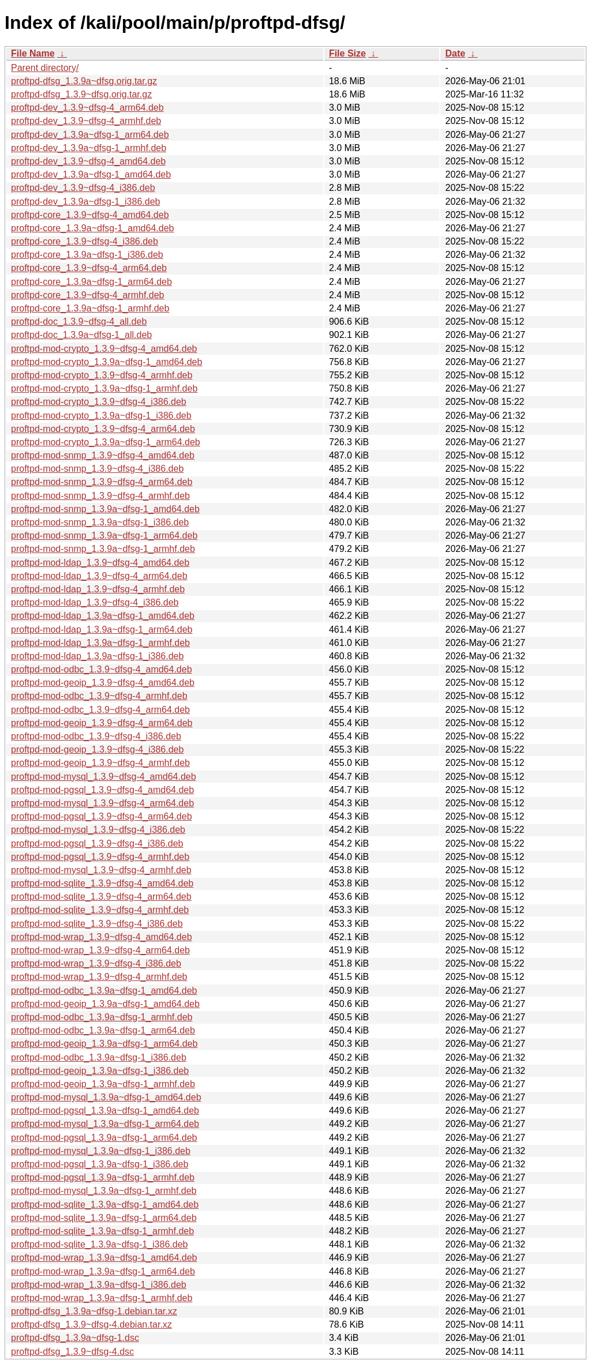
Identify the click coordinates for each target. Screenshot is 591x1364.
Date (455, 53)
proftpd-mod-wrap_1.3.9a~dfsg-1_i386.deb (98, 1285)
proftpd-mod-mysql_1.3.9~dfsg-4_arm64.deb (102, 803)
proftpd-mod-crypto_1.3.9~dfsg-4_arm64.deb (103, 429)
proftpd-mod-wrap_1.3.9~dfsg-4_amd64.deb (101, 937)
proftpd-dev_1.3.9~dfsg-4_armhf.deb (86, 121)
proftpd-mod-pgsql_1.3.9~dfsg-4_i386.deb (97, 843)
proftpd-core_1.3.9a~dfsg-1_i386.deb (87, 255)
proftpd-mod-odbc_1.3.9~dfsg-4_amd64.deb (101, 669)
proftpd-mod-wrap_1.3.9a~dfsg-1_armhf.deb (101, 1298)
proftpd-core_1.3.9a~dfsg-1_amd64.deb (92, 228)
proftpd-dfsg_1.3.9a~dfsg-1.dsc (75, 1338)
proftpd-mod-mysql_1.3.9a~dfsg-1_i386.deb (100, 1151)
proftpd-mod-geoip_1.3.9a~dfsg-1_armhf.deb (103, 1084)
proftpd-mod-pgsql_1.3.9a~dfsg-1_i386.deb (99, 1164)
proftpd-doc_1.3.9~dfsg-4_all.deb (79, 321)
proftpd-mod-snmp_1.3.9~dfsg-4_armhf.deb (100, 496)
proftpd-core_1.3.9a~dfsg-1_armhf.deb (90, 308)
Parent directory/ (44, 68)
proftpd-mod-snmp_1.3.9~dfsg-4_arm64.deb (101, 482)
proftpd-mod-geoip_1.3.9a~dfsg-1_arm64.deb (104, 1044)
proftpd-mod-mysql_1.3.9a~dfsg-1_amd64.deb (106, 1097)
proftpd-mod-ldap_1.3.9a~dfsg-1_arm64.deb (101, 629)
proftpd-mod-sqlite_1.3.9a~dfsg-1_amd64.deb (105, 1204)
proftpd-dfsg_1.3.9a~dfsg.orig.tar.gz (84, 81)
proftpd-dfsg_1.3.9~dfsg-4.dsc (72, 1352)
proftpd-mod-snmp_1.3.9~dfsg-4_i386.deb (97, 469)
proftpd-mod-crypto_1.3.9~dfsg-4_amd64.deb (104, 349)
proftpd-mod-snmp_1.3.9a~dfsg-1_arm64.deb (104, 535)
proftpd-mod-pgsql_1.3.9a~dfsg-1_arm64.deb (104, 1138)
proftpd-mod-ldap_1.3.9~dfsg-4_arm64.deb (99, 576)
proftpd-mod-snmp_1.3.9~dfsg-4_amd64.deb (102, 455)
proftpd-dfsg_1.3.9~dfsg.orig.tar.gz (81, 94)
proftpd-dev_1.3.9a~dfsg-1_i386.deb (85, 201)
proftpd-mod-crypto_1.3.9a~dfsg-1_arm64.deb (105, 442)
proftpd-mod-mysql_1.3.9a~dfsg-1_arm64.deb (105, 1124)
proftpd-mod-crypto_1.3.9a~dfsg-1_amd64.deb (106, 362)
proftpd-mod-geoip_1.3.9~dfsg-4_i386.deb (97, 749)
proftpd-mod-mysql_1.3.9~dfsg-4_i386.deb (98, 830)
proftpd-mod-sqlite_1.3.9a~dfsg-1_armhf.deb (102, 1231)
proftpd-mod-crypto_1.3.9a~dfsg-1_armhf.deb (104, 388)
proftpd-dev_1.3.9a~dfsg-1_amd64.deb (91, 174)
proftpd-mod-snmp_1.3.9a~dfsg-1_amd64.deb (105, 509)
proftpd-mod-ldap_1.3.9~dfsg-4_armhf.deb (98, 589)
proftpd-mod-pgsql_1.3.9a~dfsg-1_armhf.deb (102, 1177)
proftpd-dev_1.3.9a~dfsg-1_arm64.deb (90, 135)
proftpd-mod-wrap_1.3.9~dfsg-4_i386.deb (96, 963)
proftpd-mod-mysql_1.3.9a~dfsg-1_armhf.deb (104, 1191)
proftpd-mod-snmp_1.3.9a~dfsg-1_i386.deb (100, 522)
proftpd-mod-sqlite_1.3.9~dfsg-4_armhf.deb (100, 910)
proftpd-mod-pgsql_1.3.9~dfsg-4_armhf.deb (100, 857)
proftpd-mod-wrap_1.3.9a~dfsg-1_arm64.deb (103, 1271)
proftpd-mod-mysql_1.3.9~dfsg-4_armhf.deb (101, 870)
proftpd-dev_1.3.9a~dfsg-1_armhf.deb (88, 148)
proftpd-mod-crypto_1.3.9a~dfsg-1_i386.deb (101, 415)
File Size (347, 53)
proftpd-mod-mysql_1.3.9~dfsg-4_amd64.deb (103, 776)
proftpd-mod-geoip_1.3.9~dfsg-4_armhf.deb (100, 763)
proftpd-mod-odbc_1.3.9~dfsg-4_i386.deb (96, 736)
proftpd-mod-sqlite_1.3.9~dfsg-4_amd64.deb (102, 883)
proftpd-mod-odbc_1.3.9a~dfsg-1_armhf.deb (101, 1017)
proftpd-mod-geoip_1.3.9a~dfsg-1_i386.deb (100, 1071)
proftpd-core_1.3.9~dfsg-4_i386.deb (84, 241)
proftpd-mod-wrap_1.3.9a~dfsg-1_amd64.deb (104, 1257)
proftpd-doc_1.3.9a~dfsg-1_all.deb (81, 335)
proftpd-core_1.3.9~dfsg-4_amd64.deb (90, 215)
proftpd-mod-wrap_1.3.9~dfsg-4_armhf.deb (99, 977)
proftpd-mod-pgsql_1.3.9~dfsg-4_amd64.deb (102, 790)
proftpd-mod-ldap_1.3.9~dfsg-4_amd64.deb (100, 563)
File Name (33, 53)
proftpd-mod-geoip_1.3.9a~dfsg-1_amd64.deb (105, 1004)
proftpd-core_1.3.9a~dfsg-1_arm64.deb (91, 282)
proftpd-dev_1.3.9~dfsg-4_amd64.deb (88, 161)
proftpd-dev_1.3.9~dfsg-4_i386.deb (83, 188)
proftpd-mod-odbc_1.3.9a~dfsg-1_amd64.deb (104, 990)
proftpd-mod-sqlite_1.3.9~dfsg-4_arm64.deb (101, 896)
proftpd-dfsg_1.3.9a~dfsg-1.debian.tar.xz (94, 1311)
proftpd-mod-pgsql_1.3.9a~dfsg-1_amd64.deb (105, 1110)
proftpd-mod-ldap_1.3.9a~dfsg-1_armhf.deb (100, 643)
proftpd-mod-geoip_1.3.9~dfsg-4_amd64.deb (102, 682)
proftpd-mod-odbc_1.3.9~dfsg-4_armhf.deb (99, 696)
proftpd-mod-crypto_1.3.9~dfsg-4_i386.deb (98, 402)
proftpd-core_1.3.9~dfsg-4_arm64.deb (89, 268)
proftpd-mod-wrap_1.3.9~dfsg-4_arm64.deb (100, 950)
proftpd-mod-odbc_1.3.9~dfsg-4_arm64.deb (100, 710)
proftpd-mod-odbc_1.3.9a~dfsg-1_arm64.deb (103, 1030)
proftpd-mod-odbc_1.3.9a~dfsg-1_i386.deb (98, 1057)
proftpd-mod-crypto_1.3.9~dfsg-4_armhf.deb (101, 375)
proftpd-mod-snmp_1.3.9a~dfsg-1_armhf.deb (103, 549)
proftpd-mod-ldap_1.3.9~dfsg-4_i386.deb (94, 602)
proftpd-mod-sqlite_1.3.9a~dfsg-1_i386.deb (99, 1244)
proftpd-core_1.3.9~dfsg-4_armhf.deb (87, 295)
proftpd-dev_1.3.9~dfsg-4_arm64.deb (87, 107)
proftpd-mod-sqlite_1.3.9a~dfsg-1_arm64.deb (104, 1218)
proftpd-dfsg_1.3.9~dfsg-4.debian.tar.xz (91, 1324)
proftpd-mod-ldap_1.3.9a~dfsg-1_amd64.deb (102, 616)
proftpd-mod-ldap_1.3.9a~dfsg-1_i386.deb (97, 656)
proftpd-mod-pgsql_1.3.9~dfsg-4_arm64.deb (101, 816)
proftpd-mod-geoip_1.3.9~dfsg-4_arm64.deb (101, 723)
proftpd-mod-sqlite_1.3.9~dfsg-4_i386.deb (97, 924)
